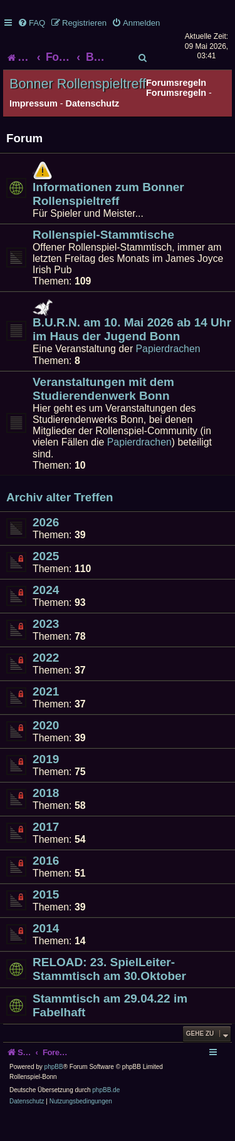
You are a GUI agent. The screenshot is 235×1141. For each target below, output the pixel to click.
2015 (46, 918)
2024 (46, 614)
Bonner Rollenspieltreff (77, 109)
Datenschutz (93, 128)
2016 (46, 885)
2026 (46, 546)
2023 (46, 648)
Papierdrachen (168, 373)
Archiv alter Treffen (59, 522)
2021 (46, 715)
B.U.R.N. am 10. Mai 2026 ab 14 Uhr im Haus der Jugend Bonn (132, 353)
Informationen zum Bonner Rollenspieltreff (108, 218)
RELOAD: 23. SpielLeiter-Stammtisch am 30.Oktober (109, 993)
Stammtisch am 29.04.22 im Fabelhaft (110, 1029)
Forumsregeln (176, 117)
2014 (46, 952)
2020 (46, 749)
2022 (46, 682)
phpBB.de (106, 1115)
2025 (46, 580)
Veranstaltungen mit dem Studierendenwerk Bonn (103, 413)
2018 (46, 817)
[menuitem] (31, 23)
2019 (46, 783)
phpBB (53, 1091)
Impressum (33, 128)
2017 (46, 851)
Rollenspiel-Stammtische (103, 259)
